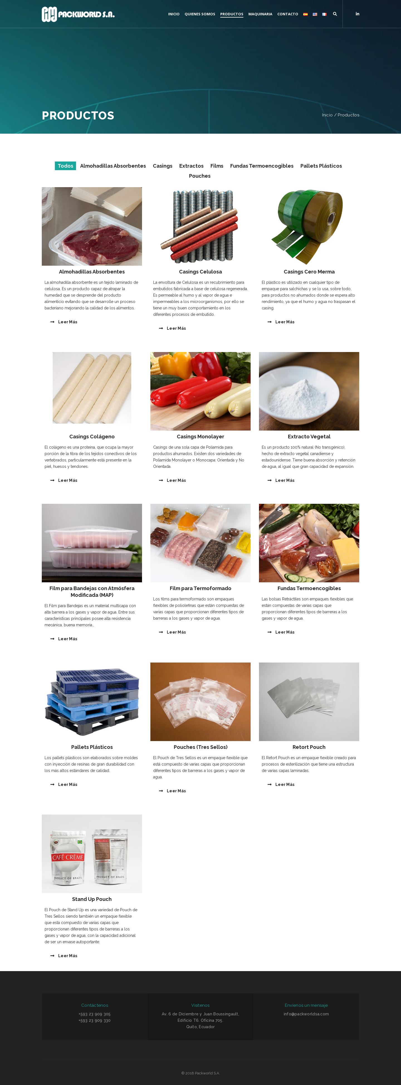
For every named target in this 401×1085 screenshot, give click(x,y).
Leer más (63, 322)
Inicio (327, 115)
